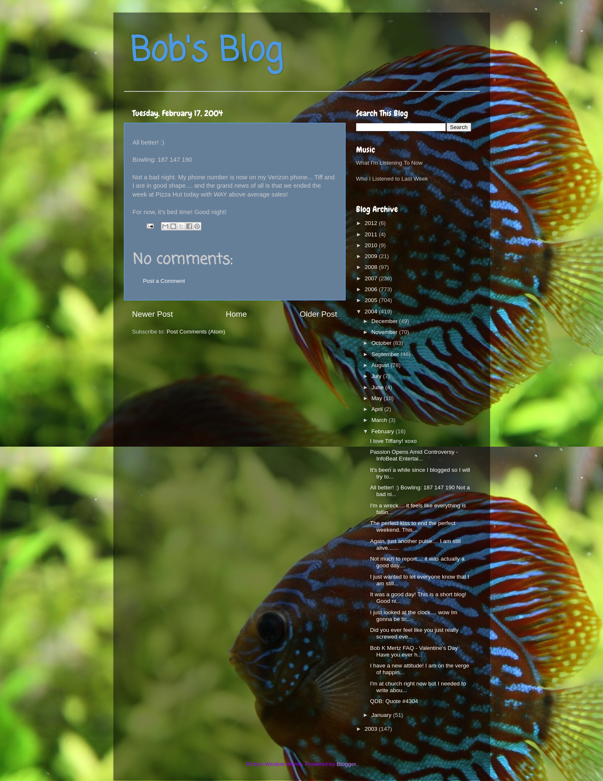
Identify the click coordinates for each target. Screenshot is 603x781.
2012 (371, 223)
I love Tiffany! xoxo (393, 441)
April (378, 409)
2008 (371, 267)
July (377, 376)
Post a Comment (164, 281)
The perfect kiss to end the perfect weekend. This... (412, 526)
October (382, 343)
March (380, 420)
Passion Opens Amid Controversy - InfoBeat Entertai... (414, 455)
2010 (371, 245)
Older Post (318, 314)
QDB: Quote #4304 (394, 701)
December (385, 321)
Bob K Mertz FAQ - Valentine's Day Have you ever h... (413, 651)
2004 (371, 311)
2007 (371, 278)
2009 (371, 256)
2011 (371, 234)
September (386, 354)
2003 (371, 729)
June (378, 387)
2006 (371, 289)
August (381, 365)
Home (236, 314)
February (384, 431)
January (382, 715)
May (378, 398)
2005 (371, 300)
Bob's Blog (206, 51)
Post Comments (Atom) (196, 331)
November (385, 332)
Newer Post (152, 314)
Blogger (346, 764)
